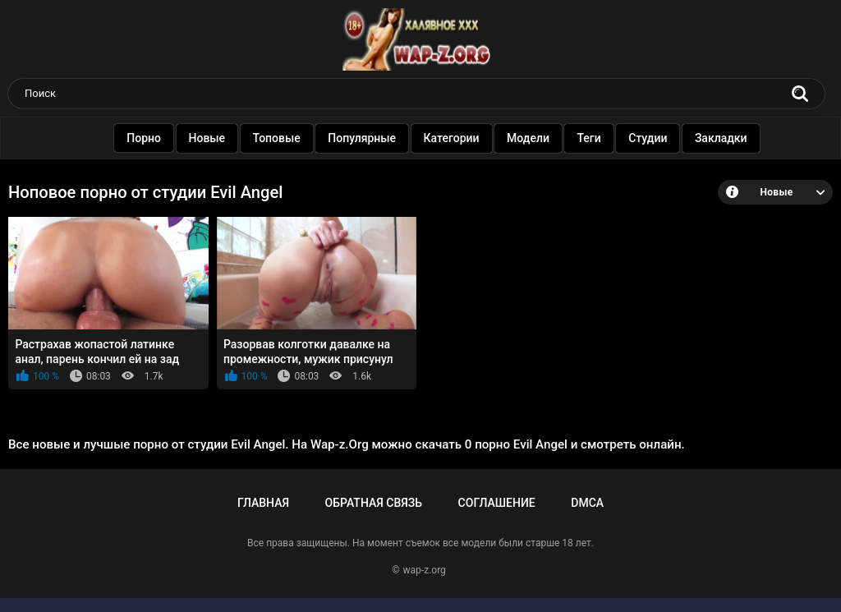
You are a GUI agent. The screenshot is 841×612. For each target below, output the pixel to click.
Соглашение (496, 502)
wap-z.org (424, 570)
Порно (142, 138)
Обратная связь (373, 502)
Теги (587, 138)
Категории (450, 138)
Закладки (719, 138)
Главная (263, 502)
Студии (646, 138)
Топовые (275, 138)
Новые (205, 138)
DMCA (587, 502)
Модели (526, 138)
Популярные (360, 138)
